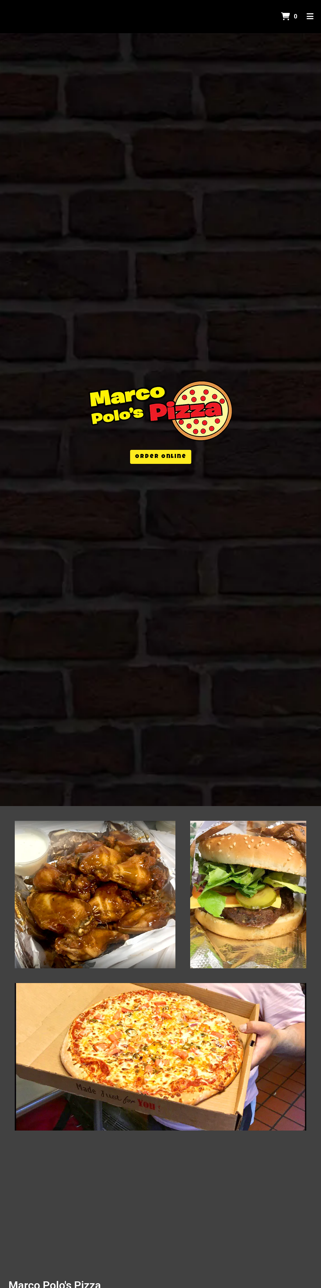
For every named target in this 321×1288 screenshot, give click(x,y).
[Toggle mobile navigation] (310, 16)
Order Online (160, 457)
